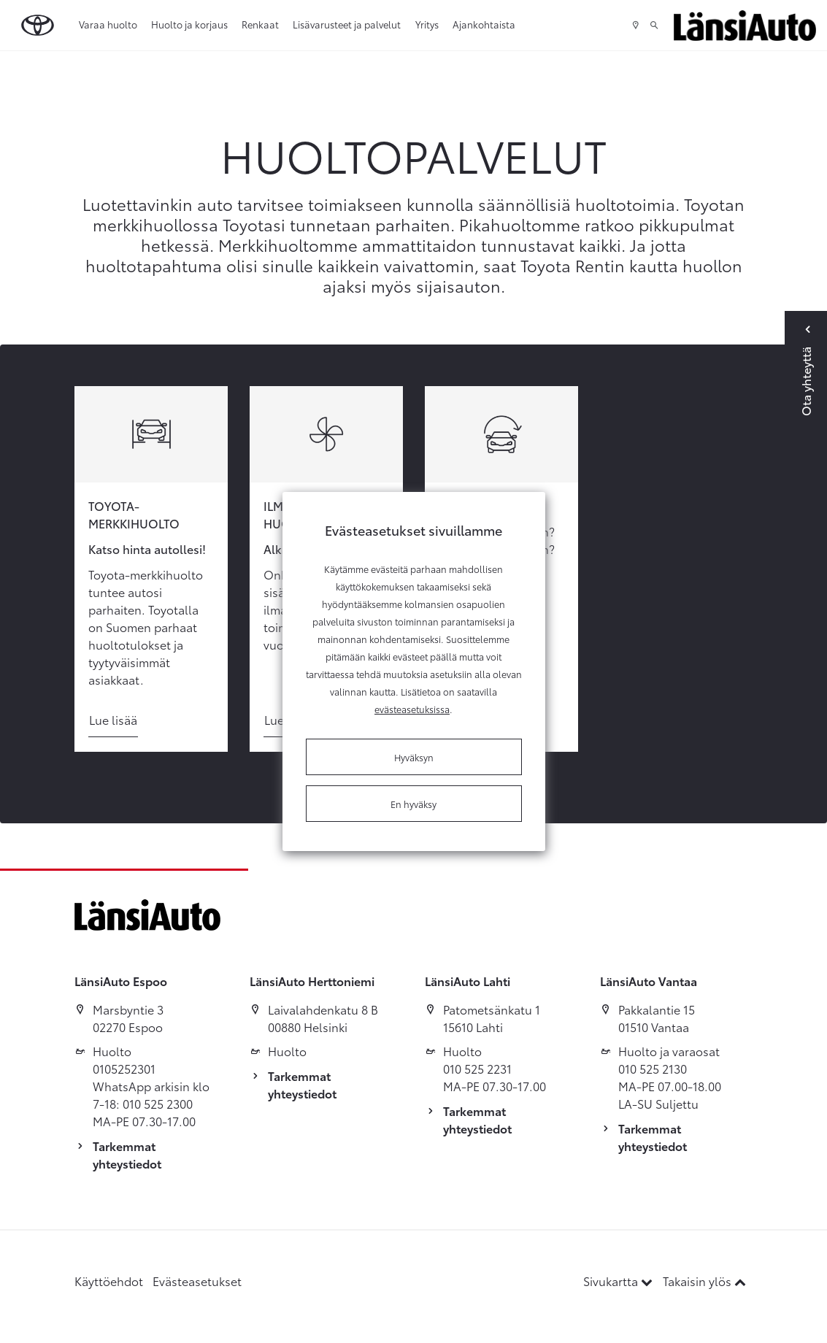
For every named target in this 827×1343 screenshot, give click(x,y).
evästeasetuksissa (412, 708)
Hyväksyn (414, 756)
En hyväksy (413, 803)
